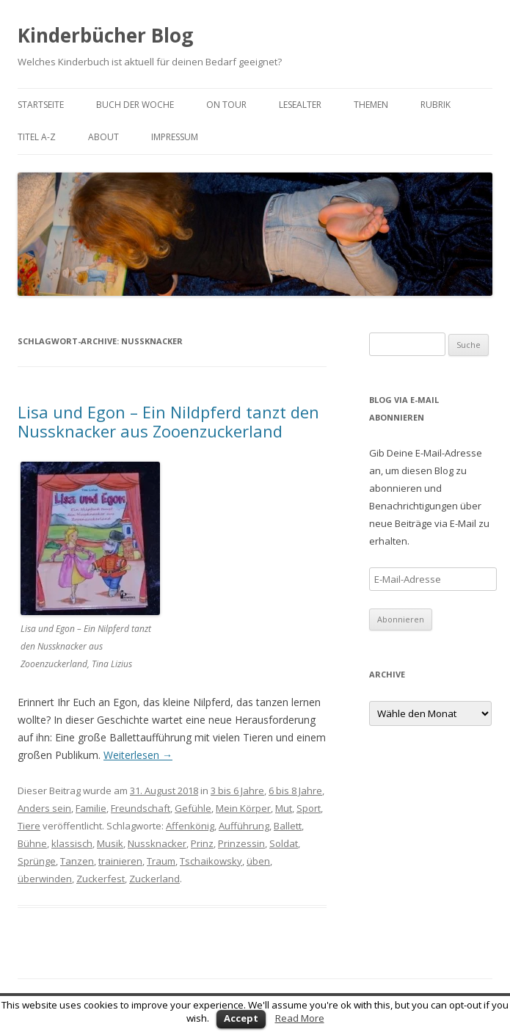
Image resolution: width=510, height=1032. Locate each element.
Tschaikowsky (211, 861)
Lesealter (300, 104)
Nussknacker (157, 843)
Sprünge (37, 861)
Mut (283, 808)
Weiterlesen (137, 755)
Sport (308, 808)
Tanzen (77, 861)
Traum (161, 861)
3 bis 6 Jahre (237, 790)
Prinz (202, 843)
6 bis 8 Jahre (295, 790)
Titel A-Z (37, 137)
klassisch (71, 843)
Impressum (174, 137)
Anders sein (44, 808)
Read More (299, 1018)
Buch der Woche (135, 104)
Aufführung (244, 825)
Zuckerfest (100, 878)
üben (258, 861)
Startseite (41, 104)
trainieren (120, 861)
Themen (371, 104)
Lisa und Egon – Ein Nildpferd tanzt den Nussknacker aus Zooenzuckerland (168, 421)
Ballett (288, 825)
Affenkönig (190, 825)
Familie (91, 808)
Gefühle (193, 808)
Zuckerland (154, 878)
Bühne (32, 843)
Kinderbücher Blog (105, 35)
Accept (241, 1018)
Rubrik (435, 104)
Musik (110, 843)
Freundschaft (140, 808)
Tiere (29, 825)
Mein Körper (243, 808)
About (103, 137)
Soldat (283, 843)
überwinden (45, 878)
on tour (226, 104)
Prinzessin (241, 843)
